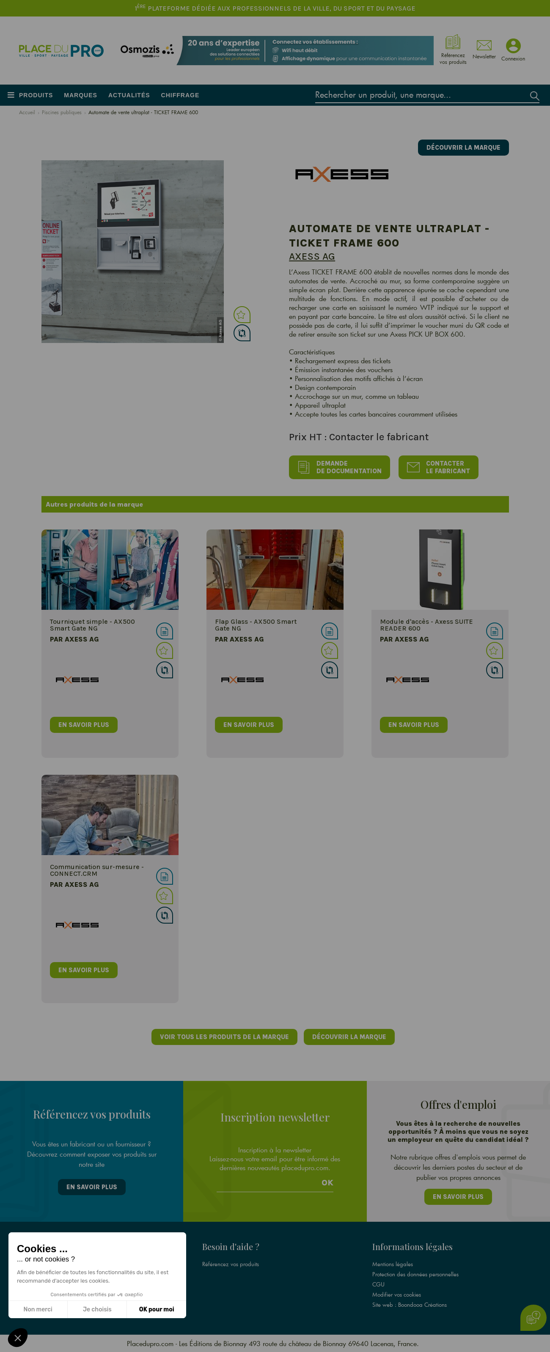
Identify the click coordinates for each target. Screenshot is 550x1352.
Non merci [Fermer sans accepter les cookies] (37, 1309)
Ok (327, 1182)
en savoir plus (83, 725)
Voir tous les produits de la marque (224, 1037)
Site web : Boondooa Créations (409, 1304)
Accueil (27, 112)
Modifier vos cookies (396, 1294)
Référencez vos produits (230, 1264)
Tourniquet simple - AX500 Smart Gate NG (92, 624)
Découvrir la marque (463, 147)
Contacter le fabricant (438, 467)
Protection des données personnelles (415, 1274)
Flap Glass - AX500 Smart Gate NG (256, 624)
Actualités (129, 95)
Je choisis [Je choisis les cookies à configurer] (97, 1309)
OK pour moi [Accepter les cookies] (156, 1309)
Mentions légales (392, 1264)
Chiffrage (180, 95)
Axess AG (312, 256)
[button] (18, 1337)
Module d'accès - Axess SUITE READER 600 (426, 624)
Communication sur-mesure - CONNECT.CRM (97, 870)
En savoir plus (91, 1187)
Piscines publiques (62, 112)
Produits (36, 95)
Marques (80, 95)
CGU (378, 1284)
